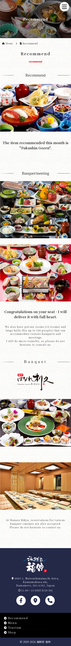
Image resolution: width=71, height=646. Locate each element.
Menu (10, 623)
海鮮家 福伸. (44, 642)
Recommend (16, 618)
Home (9, 43)
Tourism (12, 627)
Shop (10, 632)
